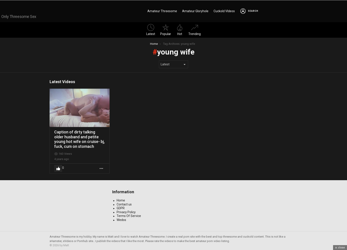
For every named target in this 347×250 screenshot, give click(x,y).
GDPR (121, 207)
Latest (150, 29)
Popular (165, 29)
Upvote (58, 167)
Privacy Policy (126, 211)
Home (121, 199)
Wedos (121, 219)
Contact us (124, 203)
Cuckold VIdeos (224, 10)
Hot (179, 29)
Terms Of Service (129, 215)
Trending (194, 29)
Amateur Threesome (162, 10)
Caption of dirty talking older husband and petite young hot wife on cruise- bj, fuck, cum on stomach (79, 138)
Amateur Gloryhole (195, 10)
